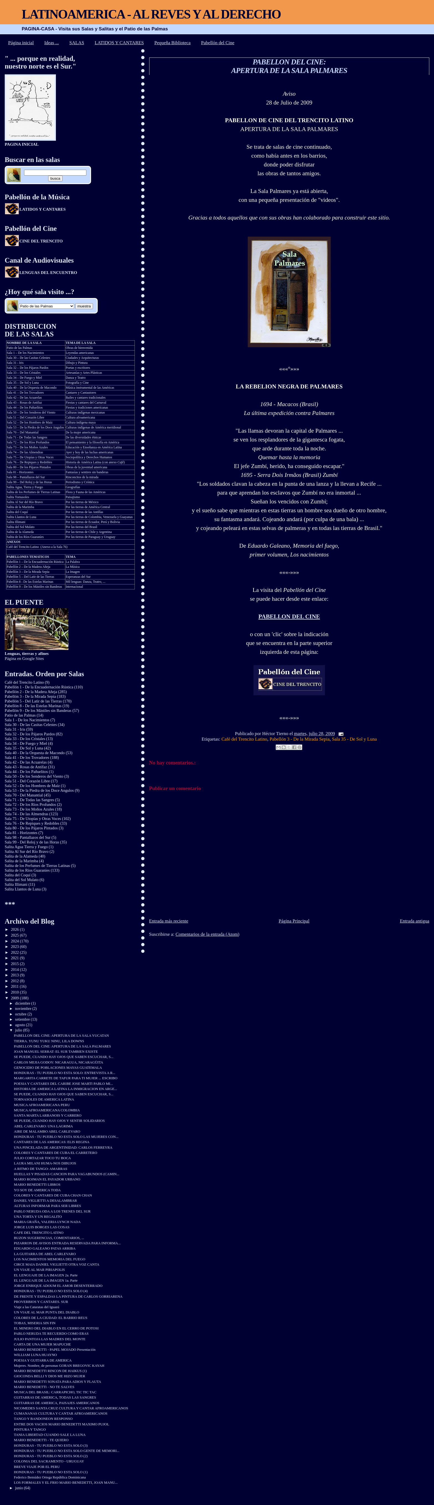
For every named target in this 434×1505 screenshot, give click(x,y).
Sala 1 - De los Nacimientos (27, 720)
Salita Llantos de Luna (21, 517)
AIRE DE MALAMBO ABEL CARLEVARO (47, 1131)
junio (19, 1488)
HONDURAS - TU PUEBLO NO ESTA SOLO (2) (50, 1456)
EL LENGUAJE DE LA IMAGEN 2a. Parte (46, 1275)
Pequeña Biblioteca (172, 42)
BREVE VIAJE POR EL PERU (37, 1467)
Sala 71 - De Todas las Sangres (27, 437)
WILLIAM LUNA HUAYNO (35, 1355)
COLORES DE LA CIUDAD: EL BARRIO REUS (50, 1318)
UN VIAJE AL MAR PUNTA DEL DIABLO (46, 1312)
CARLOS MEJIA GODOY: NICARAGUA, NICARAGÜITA (58, 1062)
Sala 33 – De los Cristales (23, 373)
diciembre (23, 1003)
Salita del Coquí (17, 512)
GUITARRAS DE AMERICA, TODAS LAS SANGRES (55, 1397)
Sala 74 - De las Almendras (26, 814)
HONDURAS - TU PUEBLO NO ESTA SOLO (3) (50, 1445)
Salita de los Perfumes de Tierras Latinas (33, 492)
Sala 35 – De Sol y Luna (23, 383)
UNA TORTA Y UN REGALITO (38, 1216)
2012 (15, 981)
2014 (15, 969)
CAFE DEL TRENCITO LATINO (38, 1232)
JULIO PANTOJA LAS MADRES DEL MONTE (49, 1339)
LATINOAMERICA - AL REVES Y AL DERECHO (151, 14)
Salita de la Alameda (20, 532)
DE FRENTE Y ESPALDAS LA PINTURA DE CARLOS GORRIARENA (68, 1296)
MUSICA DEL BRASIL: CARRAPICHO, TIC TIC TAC (55, 1392)
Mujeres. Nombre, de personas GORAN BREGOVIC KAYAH (59, 1365)
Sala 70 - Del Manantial (24, 795)
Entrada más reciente (168, 921)
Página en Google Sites (27, 656)
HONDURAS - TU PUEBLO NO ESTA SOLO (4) (50, 1291)
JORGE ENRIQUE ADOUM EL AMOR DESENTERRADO (58, 1286)
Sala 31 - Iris (15, 363)
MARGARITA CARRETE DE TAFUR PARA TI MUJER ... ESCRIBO (65, 1078)
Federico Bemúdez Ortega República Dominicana (50, 1477)
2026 (15, 929)
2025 (15, 935)
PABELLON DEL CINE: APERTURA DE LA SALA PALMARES (289, 66)
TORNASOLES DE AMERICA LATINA (44, 1099)
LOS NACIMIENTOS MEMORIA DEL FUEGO (49, 1259)
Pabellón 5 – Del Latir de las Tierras (30, 577)
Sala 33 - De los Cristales (25, 738)
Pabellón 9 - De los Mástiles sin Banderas (38, 710)
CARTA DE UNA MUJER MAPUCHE (42, 1344)
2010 (15, 992)
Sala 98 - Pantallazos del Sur (28, 837)
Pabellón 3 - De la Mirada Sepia (300, 739)
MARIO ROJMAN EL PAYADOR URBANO (47, 1179)
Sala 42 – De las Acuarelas (24, 397)
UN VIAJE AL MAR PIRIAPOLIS (39, 1270)
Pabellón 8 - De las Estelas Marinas (30, 582)
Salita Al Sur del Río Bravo (25, 502)
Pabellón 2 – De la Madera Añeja (28, 567)
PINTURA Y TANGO (30, 1429)
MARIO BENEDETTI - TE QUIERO (41, 1440)
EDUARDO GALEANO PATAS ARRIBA (45, 1248)
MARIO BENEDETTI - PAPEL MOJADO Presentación (54, 1349)
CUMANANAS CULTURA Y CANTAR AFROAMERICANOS (60, 1413)
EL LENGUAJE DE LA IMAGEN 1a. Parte (46, 1280)
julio (19, 1030)
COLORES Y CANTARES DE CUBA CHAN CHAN (53, 1195)
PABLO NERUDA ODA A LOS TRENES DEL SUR (52, 1211)
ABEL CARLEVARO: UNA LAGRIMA (43, 1126)
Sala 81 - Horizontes (20, 472)
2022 (15, 952)
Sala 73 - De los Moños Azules (29, 809)
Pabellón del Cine (217, 42)
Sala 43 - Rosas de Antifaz (26, 767)
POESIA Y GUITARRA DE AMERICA (43, 1360)
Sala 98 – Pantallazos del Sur (26, 477)
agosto (20, 1025)
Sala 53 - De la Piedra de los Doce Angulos (39, 790)
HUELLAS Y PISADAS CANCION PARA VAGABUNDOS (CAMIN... (66, 1174)
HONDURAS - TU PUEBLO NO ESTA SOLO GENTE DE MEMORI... (66, 1451)
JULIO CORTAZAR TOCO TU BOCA (42, 1158)
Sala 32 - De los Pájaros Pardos (30, 734)
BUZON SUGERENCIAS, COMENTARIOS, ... (49, 1238)
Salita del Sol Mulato (20, 527)
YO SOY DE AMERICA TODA (37, 1190)
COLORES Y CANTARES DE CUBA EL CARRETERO (55, 1153)
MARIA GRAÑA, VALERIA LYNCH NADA (47, 1222)
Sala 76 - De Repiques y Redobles (32, 823)
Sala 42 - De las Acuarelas (26, 762)
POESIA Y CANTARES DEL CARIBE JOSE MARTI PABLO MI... (63, 1083)
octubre (21, 1014)
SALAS (76, 42)
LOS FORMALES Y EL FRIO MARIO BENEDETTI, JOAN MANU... (66, 1482)
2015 (15, 963)
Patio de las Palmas (19, 348)
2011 (15, 986)
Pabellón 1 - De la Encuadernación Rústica (39, 687)
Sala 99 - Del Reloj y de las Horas (32, 842)
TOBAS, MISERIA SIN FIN (34, 1323)
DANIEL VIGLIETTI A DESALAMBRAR (45, 1200)
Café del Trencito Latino (244, 739)
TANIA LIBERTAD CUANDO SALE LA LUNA (50, 1435)
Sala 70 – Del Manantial (22, 432)
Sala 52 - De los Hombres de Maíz (32, 785)
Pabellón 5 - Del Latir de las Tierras (33, 701)
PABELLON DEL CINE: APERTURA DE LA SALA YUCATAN (61, 1035)
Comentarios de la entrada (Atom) (207, 934)
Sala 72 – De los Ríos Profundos (28, 442)
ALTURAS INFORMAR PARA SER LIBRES (47, 1206)
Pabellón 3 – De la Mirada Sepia (28, 572)
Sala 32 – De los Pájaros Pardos (27, 368)
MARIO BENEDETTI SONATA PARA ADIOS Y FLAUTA (57, 1381)
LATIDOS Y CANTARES (119, 42)
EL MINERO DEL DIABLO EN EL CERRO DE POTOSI (56, 1328)
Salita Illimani (16, 522)
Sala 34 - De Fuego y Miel (26, 743)
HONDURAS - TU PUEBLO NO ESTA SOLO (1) (50, 1472)
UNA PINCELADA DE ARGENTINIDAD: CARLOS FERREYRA (63, 1147)
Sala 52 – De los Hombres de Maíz (30, 422)
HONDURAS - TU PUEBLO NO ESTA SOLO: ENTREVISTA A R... (64, 1073)
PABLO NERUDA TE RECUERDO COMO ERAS (51, 1333)
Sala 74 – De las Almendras (25, 452)
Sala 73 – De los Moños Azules (27, 447)
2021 (15, 958)
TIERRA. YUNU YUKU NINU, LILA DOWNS (49, 1041)
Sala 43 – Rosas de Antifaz (24, 402)
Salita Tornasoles (18, 497)
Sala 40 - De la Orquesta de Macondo (35, 753)
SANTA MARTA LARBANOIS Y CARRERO (47, 1115)
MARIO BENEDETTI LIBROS (37, 1184)
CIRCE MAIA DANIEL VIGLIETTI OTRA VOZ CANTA (56, 1264)
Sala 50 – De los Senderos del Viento (31, 412)
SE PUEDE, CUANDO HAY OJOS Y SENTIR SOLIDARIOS (59, 1121)
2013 (15, 975)
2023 (15, 946)
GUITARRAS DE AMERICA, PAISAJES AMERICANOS (56, 1403)
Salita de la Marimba (20, 507)
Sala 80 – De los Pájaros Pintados (29, 467)
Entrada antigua (414, 921)
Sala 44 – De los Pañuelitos (25, 407)
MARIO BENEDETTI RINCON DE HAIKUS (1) (50, 1371)
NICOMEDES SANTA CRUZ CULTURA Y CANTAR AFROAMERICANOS (71, 1408)
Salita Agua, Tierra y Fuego (25, 487)
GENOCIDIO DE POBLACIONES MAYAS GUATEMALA (58, 1067)
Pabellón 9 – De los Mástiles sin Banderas (34, 587)
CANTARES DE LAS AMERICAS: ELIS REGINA (51, 1142)
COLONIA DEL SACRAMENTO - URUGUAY (49, 1461)
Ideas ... (51, 42)
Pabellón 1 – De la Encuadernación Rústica (35, 562)
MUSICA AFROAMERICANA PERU (42, 1105)
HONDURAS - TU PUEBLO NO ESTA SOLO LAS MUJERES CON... (66, 1137)
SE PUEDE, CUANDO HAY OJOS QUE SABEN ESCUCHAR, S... (63, 1057)
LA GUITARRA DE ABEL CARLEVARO (45, 1254)
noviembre (23, 1009)
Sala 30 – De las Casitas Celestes (28, 358)
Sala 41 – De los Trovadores (25, 392)
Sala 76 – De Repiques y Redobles (29, 462)
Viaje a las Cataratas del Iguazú (36, 1307)
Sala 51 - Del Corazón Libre (27, 781)
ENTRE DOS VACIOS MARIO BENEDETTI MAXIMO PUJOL (61, 1424)
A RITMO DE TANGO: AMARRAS (40, 1169)
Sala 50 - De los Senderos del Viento (34, 776)
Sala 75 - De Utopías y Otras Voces (33, 818)
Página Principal (294, 921)
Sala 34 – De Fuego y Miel (24, 378)
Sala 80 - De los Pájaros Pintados (31, 828)
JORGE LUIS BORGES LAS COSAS (41, 1227)
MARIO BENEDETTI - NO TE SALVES (44, 1387)
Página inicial (21, 42)
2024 (15, 941)
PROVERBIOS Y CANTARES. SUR (41, 1302)
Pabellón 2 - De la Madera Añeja (31, 691)
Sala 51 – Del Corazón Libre (25, 417)
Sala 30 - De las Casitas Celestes (31, 724)
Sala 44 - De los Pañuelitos (26, 771)
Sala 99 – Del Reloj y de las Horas (29, 482)
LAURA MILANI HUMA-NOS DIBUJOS (45, 1163)
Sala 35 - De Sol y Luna (354, 739)
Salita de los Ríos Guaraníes (25, 537)
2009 (15, 998)
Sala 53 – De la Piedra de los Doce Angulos (35, 427)
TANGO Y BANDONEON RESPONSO (43, 1419)
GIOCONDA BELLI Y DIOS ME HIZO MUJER (49, 1376)
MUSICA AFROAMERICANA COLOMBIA (47, 1110)
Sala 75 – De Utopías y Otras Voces (30, 457)
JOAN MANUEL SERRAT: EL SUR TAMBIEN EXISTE (56, 1051)
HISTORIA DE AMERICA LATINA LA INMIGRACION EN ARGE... (65, 1089)
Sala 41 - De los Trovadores (27, 757)
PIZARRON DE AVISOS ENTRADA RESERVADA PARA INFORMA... (67, 1243)
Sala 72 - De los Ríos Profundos (30, 804)
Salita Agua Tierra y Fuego (26, 847)
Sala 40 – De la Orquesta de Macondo (31, 388)
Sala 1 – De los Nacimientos (25, 353)
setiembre (23, 1019)
